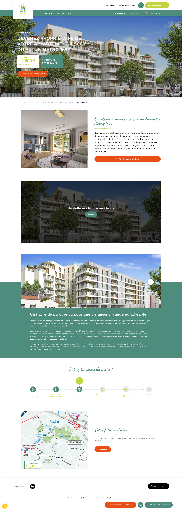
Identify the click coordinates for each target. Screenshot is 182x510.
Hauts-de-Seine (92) (53, 103)
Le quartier (156, 13)
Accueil (24, 103)
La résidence (119, 13)
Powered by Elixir (108, 498)
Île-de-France (36, 103)
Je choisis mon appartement (32, 74)
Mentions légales (74, 498)
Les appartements (138, 13)
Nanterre (69, 103)
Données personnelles (90, 498)
